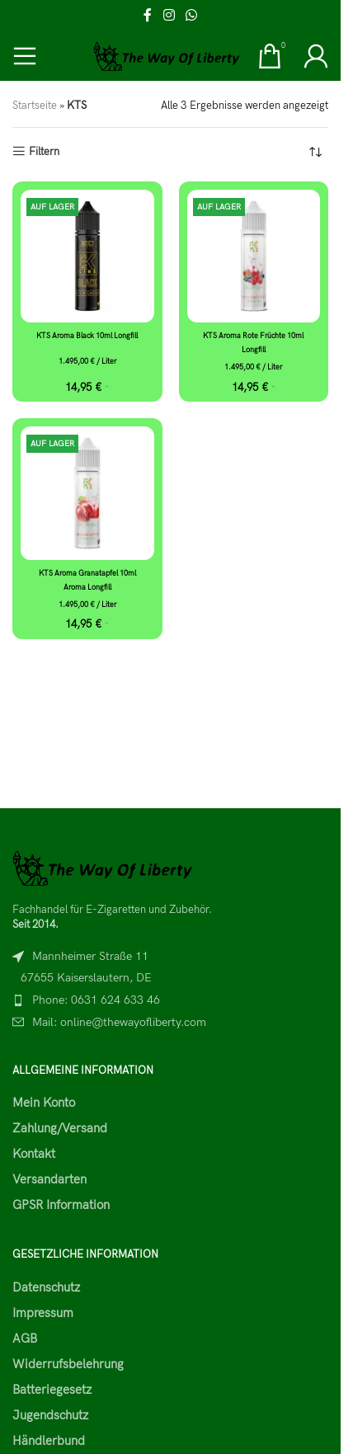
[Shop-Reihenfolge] (316, 152)
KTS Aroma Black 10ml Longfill (87, 336)
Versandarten (49, 1179)
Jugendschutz (50, 1415)
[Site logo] (167, 55)
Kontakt (33, 1153)
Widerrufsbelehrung (68, 1364)
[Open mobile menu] (24, 56)
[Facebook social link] (148, 15)
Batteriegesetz (52, 1389)
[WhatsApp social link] (192, 15)
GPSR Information (61, 1205)
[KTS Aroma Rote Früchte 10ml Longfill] (254, 256)
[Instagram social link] (169, 15)
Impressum (42, 1313)
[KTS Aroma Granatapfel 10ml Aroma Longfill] (87, 493)
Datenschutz (46, 1287)
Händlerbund (48, 1440)
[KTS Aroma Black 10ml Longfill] (87, 256)
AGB (24, 1338)
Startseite (34, 105)
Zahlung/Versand (59, 1128)
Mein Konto (43, 1102)
